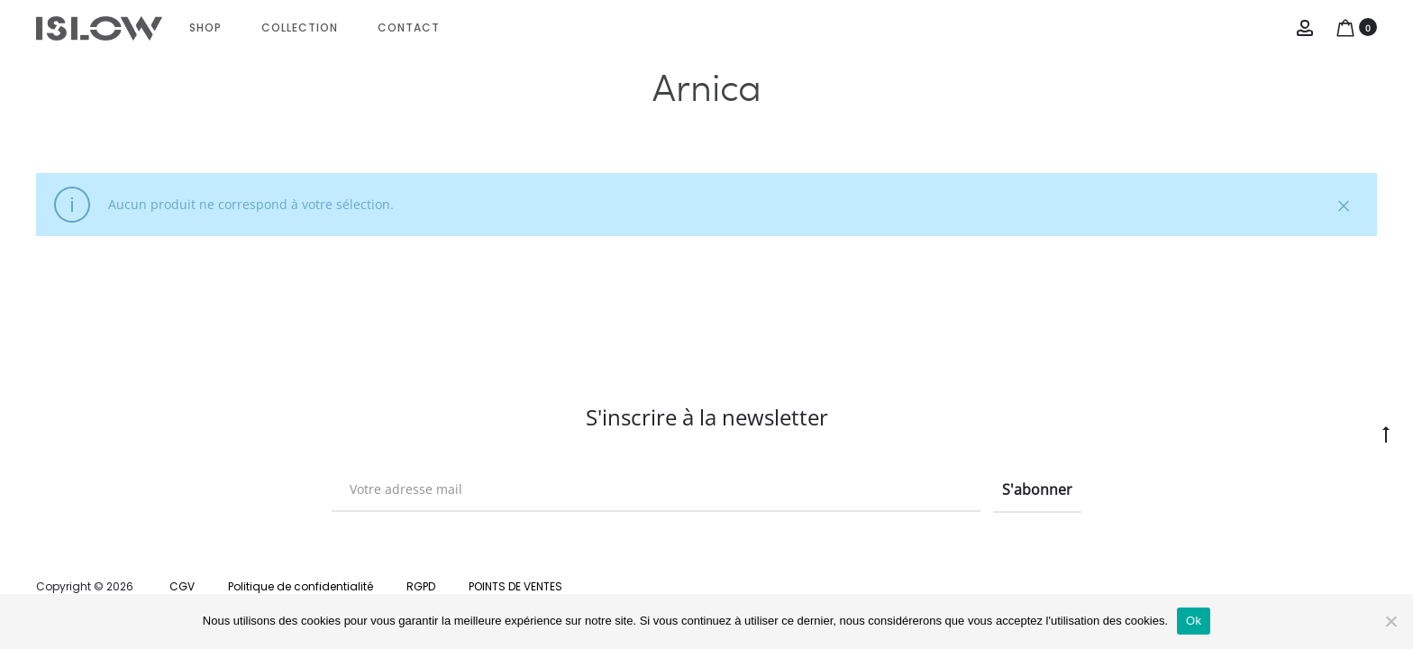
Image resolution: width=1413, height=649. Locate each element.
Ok (1193, 620)
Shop (205, 27)
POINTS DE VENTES (515, 586)
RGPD (420, 586)
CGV (182, 586)
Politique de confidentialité (300, 586)
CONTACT (409, 27)
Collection (299, 27)
